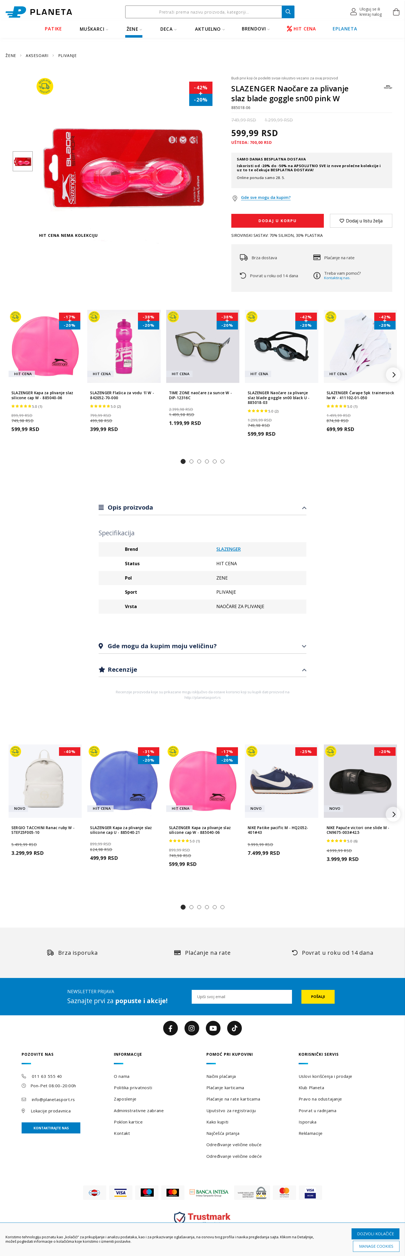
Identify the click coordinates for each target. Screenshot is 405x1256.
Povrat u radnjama (318, 1110)
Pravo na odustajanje (320, 1099)
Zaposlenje (125, 1099)
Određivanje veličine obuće (234, 1144)
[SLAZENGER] (388, 89)
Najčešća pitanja (223, 1133)
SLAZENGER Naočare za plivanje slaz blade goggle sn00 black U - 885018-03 (278, 398)
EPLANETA (345, 29)
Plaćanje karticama (225, 1087)
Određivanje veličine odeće (234, 1156)
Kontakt (122, 1133)
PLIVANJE (67, 55)
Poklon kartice (128, 1122)
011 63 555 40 (47, 1076)
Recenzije (121, 669)
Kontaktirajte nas (51, 1128)
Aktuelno (208, 29)
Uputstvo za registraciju (231, 1110)
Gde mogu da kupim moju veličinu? (161, 646)
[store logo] (39, 12)
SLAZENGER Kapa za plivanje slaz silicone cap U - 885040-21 (121, 830)
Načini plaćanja (221, 1076)
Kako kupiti (217, 1122)
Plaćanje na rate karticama (233, 1099)
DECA (166, 29)
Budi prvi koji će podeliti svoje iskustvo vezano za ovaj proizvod (284, 78)
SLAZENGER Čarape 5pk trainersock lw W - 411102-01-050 (360, 395)
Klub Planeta (311, 1087)
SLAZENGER (228, 549)
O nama (121, 1076)
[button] (366, 12)
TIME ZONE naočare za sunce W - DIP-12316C (200, 395)
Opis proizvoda (129, 507)
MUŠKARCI (92, 29)
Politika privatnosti (133, 1087)
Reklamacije (311, 1133)
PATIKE (53, 29)
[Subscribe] (318, 997)
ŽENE (132, 29)
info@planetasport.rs (53, 1099)
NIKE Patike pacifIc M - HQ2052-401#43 (278, 830)
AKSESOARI (38, 55)
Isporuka (307, 1122)
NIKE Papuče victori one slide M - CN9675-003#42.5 (358, 830)
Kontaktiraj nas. (337, 277)
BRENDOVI (254, 29)
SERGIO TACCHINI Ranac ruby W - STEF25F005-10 (43, 830)
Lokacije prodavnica (51, 1111)
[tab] (202, 507)
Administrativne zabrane (139, 1110)
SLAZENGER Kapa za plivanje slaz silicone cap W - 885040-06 (42, 395)
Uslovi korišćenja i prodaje (325, 1076)
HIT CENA (301, 29)
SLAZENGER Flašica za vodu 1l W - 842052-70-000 (122, 395)
